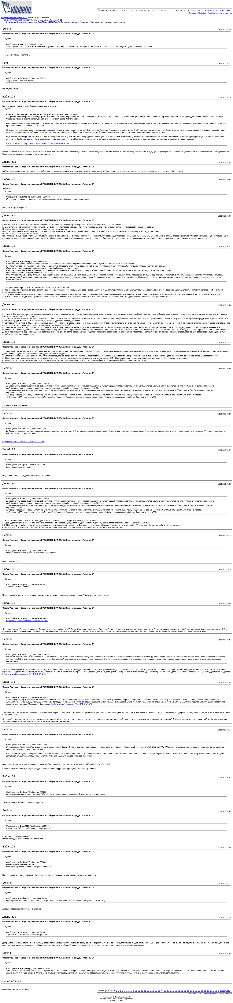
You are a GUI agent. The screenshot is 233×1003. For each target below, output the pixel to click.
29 (191, 10)
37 (213, 10)
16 (153, 10)
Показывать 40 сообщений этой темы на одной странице (210, 13)
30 (193, 10)
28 (188, 10)
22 (170, 10)
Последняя (225, 10)
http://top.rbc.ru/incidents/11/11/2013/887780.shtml (46, 143)
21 (168, 10)
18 (159, 10)
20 (165, 10)
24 (176, 10)
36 (210, 10)
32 (199, 10)
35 (208, 10)
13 (145, 10)
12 (142, 10)
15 (150, 10)
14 (148, 10)
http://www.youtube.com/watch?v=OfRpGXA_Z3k (24, 674)
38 (216, 10)
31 (196, 10)
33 (202, 10)
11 (139, 10)
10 (136, 10)
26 (182, 10)
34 (205, 10)
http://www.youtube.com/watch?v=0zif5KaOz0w (23, 441)
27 (185, 10)
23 (173, 10)
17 (156, 10)
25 (179, 10)
